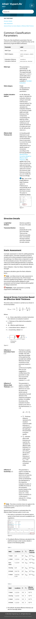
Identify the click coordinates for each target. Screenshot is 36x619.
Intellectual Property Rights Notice (13, 616)
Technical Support (27, 616)
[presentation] (19, 309)
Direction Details (8, 21)
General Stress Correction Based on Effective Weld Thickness (19, 26)
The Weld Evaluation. (25, 82)
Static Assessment (8, 23)
